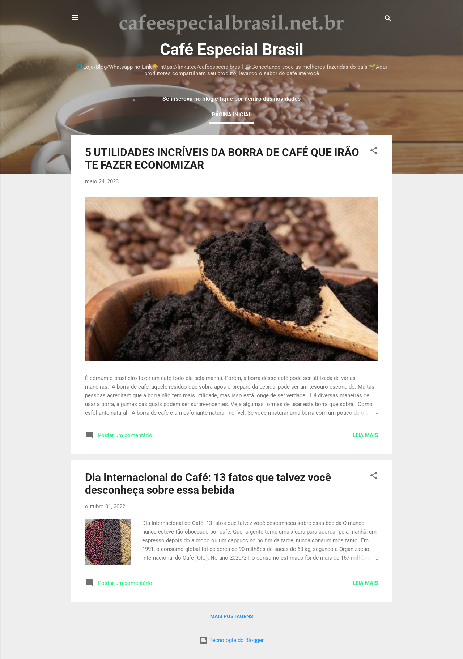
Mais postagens (231, 616)
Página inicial (231, 114)
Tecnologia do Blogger (231, 640)
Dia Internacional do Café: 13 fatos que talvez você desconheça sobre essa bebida (208, 483)
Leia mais (365, 435)
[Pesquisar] (388, 20)
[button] (373, 151)
